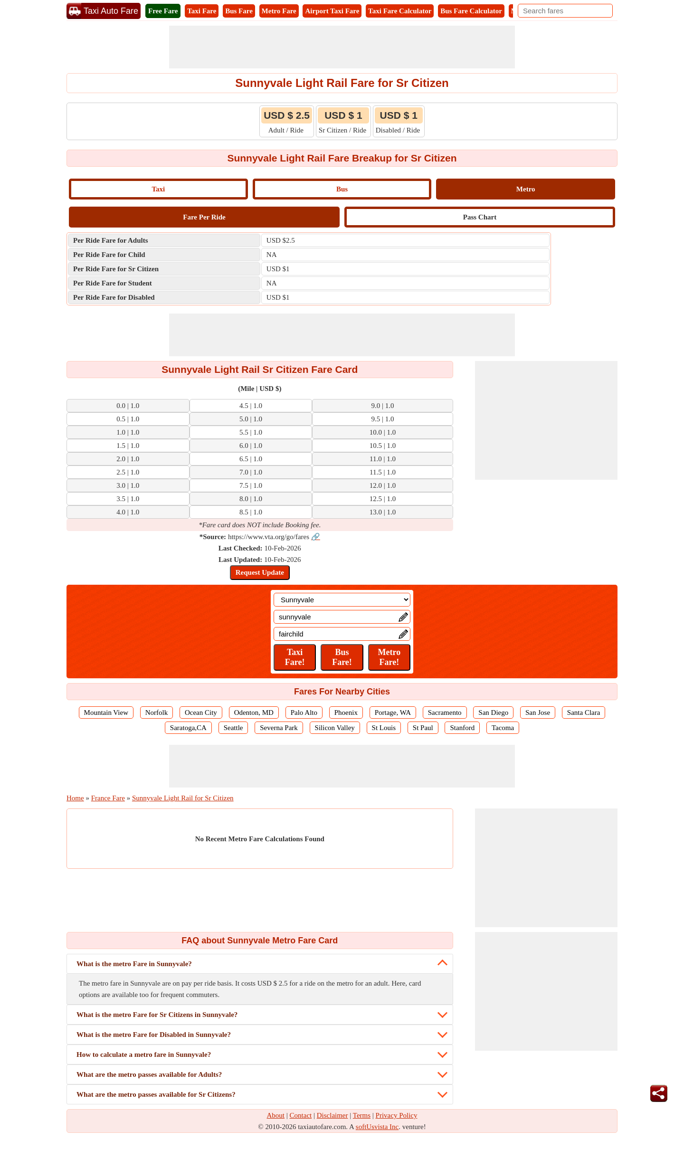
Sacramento (445, 712)
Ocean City (201, 712)
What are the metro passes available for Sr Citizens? (156, 1094)
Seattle (233, 728)
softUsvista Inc (377, 1126)
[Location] (342, 600)
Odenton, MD (254, 712)
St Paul (423, 728)
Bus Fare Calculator (471, 11)
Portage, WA (393, 712)
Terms (361, 1115)
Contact (301, 1115)
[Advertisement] (342, 47)
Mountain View (106, 712)
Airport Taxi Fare (332, 11)
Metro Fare (279, 11)
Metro (525, 189)
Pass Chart (479, 217)
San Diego (493, 712)
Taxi (158, 189)
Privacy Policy (397, 1115)
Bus (342, 189)
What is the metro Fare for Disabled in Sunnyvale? (153, 1034)
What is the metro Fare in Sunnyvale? (134, 964)
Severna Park (279, 728)
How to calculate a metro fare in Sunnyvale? (143, 1054)
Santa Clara (583, 712)
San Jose (537, 712)
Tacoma (503, 728)
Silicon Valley (335, 728)
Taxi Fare (201, 11)
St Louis (384, 728)
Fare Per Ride (204, 217)
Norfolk (156, 712)
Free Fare (163, 11)
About (276, 1115)
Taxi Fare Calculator (399, 11)
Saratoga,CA (188, 728)
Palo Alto (304, 712)
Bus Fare (239, 11)
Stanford (462, 728)
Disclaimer (332, 1115)
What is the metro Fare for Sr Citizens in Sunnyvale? (157, 1014)
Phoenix (346, 712)
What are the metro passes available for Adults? (149, 1074)
